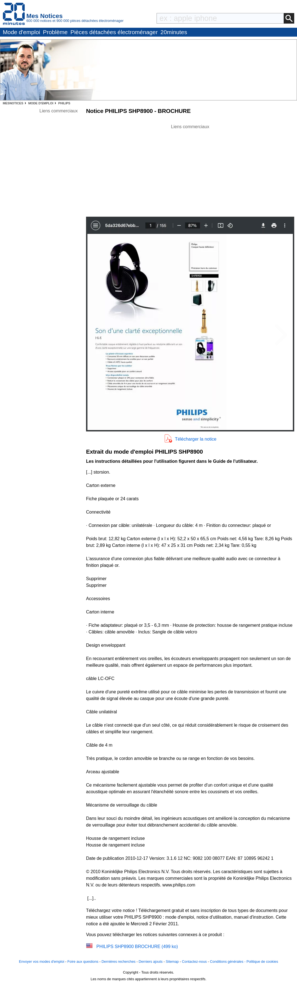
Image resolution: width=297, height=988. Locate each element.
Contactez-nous (194, 961)
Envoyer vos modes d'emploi (41, 961)
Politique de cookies (262, 961)
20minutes (173, 32)
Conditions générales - (228, 961)
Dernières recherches (118, 961)
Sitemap (172, 961)
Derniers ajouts (151, 961)
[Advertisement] (190, 169)
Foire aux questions (83, 961)
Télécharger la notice (195, 439)
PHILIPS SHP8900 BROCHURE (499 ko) (137, 946)
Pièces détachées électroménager (114, 32)
